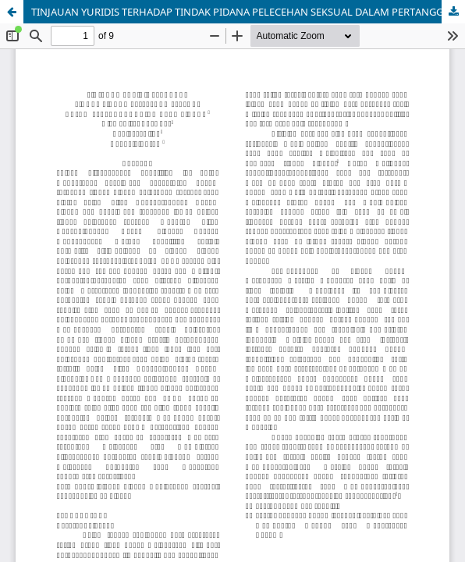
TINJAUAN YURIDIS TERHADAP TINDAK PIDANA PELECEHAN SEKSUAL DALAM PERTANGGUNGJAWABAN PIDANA (248, 12)
